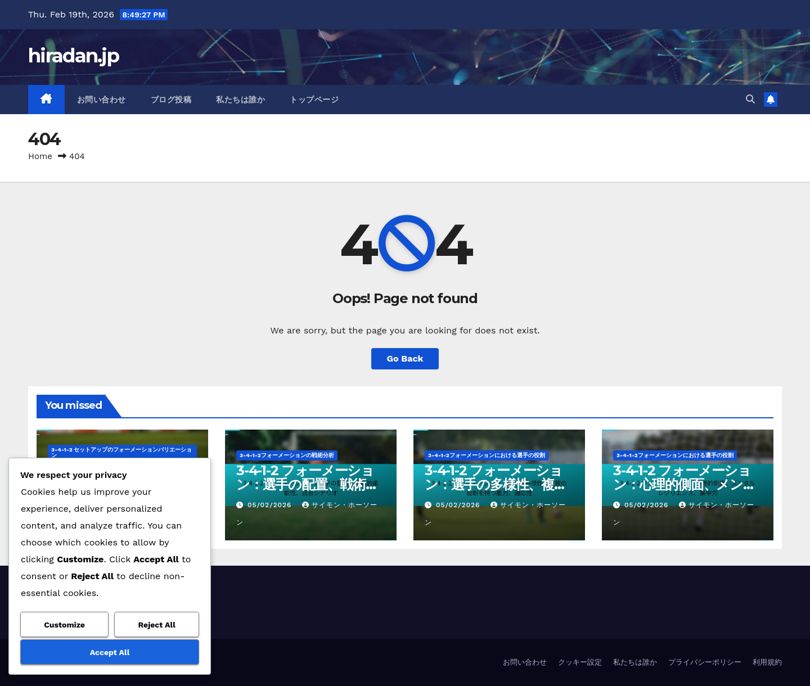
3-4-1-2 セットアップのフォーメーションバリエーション (121, 452)
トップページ (314, 99)
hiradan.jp (73, 55)
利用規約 (767, 662)
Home (40, 156)
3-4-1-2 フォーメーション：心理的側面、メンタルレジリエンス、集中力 (685, 484)
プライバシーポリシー (704, 662)
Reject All (157, 624)
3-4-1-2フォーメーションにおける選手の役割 (486, 455)
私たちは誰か (240, 99)
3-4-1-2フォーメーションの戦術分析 (287, 455)
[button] (750, 99)
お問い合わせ (101, 99)
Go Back (405, 358)
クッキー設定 (580, 662)
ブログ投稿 (171, 99)
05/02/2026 (271, 505)
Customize (64, 624)
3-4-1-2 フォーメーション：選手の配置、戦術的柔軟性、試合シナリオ (307, 484)
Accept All (109, 652)
